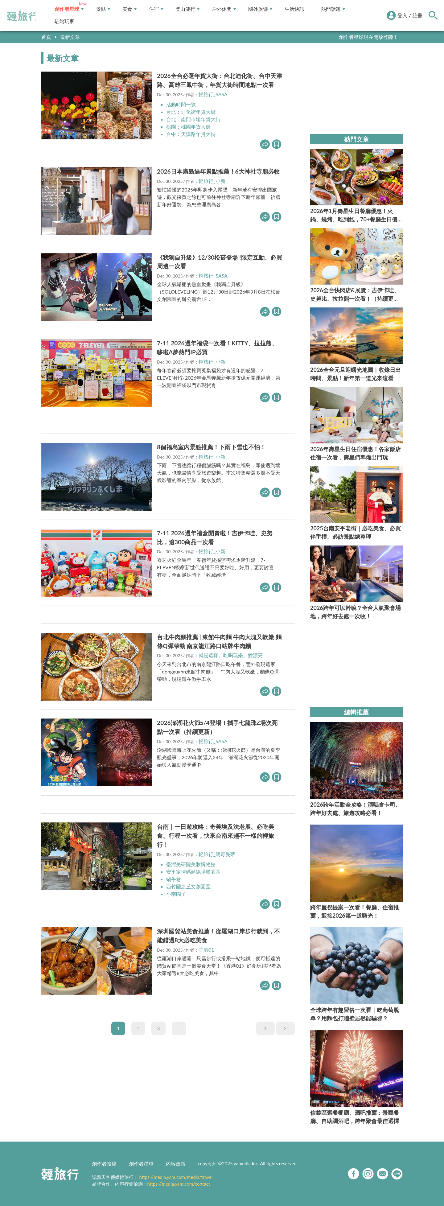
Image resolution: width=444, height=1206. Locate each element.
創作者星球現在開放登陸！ (368, 37)
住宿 (156, 9)
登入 (402, 15)
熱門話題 (333, 9)
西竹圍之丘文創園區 (188, 886)
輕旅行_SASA (213, 94)
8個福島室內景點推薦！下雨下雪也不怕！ (211, 447)
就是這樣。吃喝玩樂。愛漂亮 (231, 655)
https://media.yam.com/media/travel (175, 1177)
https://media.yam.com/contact (178, 1184)
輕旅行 (22, 16)
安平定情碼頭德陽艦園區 (193, 872)
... (179, 1028)
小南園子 (176, 894)
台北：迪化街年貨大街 (191, 112)
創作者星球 (69, 9)
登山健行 (187, 9)
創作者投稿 (104, 1164)
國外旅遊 (260, 9)
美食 (129, 9)
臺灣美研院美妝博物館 (191, 864)
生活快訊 (294, 9)
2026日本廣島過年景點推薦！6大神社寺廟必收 (218, 171)
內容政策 (176, 1164)
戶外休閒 (224, 9)
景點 (103, 9)
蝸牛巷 (173, 879)
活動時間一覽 (181, 104)
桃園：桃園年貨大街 (188, 127)
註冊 (417, 15)
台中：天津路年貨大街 (191, 134)
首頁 (46, 37)
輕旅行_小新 (212, 181)
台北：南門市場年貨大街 (193, 119)
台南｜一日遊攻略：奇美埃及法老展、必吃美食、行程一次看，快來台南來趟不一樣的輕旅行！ (215, 835)
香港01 (206, 950)
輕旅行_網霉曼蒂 (217, 854)
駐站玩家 (64, 21)
